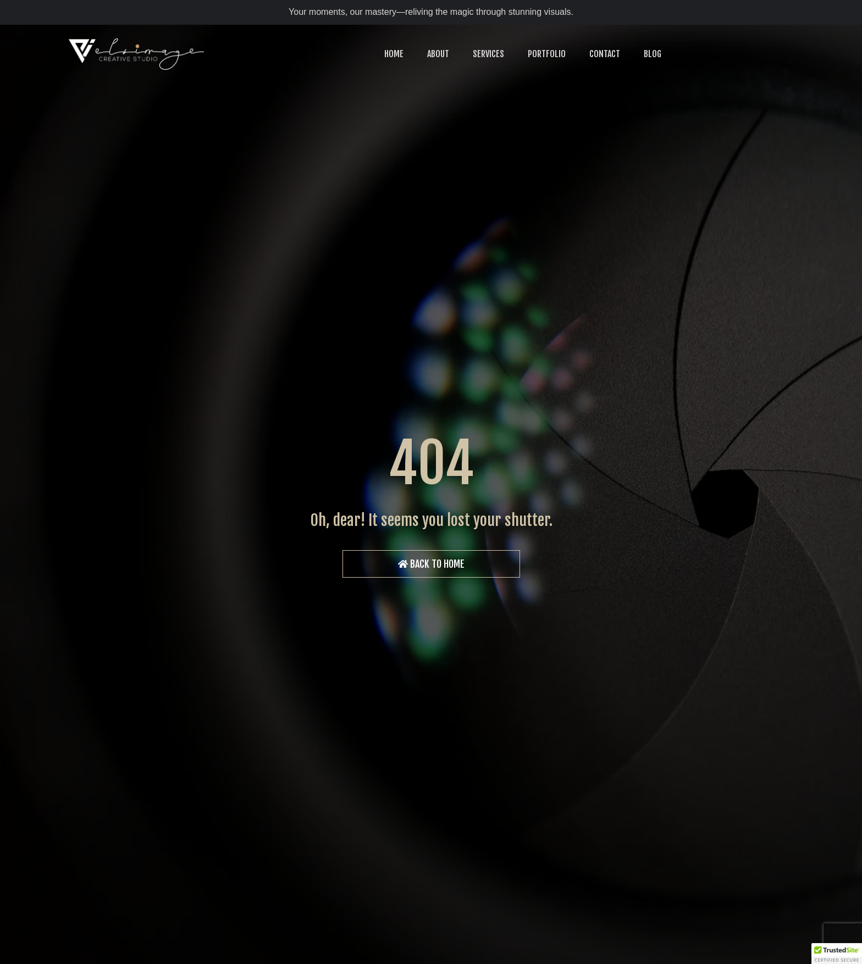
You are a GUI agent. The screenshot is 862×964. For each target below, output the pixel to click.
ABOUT (438, 53)
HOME (394, 53)
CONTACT (604, 53)
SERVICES (488, 53)
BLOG (652, 53)
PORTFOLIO (547, 53)
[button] (836, 953)
